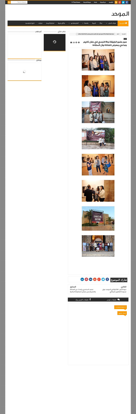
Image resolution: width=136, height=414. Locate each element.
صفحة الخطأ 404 (76, 2)
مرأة (101, 23)
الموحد (120, 14)
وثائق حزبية (61, 23)
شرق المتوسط (29, 23)
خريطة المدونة (87, 2)
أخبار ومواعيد (75, 23)
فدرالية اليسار (50, 23)
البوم (118, 34)
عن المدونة (103, 2)
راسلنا (95, 2)
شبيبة (94, 23)
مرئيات (40, 23)
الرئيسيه (111, 2)
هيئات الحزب (112, 23)
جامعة (86, 23)
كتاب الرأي (61, 31)
